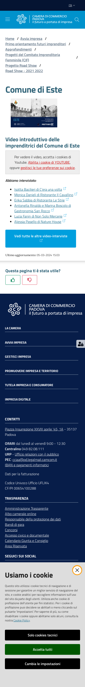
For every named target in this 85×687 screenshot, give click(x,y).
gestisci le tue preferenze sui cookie (48, 167)
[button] (77, 19)
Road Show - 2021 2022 (24, 70)
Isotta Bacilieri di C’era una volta (40, 189)
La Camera (13, 328)
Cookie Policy (21, 620)
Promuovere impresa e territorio (31, 371)
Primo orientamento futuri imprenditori (35, 44)
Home (9, 38)
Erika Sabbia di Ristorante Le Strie (41, 200)
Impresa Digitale (18, 399)
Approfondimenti (18, 49)
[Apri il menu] (7, 19)
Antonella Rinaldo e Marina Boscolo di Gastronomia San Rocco (42, 208)
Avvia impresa (31, 38)
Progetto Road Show (21, 65)
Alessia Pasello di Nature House (40, 221)
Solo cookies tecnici (42, 635)
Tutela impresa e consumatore (29, 385)
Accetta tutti (42, 649)
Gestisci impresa (18, 356)
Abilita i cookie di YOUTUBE (49, 162)
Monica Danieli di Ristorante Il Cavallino (46, 194)
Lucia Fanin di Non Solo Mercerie (40, 216)
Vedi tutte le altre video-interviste (40, 237)
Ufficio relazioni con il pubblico (37, 454)
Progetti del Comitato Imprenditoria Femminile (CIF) (32, 57)
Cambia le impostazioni (42, 663)
